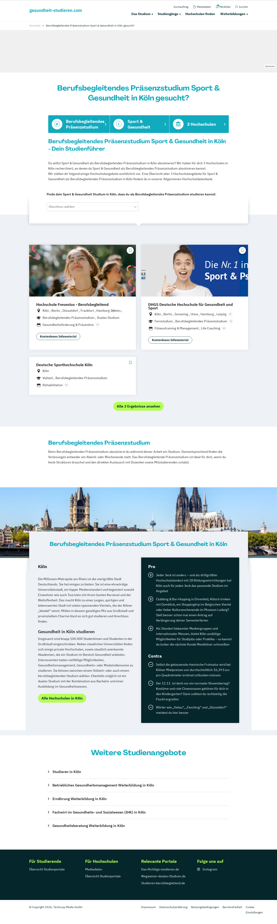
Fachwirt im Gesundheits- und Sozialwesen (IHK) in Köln (99, 812)
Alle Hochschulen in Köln (62, 698)
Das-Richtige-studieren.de (160, 869)
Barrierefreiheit (232, 907)
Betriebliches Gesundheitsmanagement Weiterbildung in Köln (103, 785)
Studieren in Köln (66, 771)
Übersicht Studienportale (47, 869)
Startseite (35, 25)
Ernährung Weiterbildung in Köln (79, 798)
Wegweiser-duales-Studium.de (163, 876)
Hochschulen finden (200, 14)
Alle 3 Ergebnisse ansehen (138, 406)
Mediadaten (93, 869)
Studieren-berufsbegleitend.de (163, 883)
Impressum (148, 907)
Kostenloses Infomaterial (58, 336)
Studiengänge (168, 14)
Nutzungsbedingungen (205, 907)
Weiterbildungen (232, 14)
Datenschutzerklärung (173, 907)
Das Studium (141, 14)
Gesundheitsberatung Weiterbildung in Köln (88, 825)
